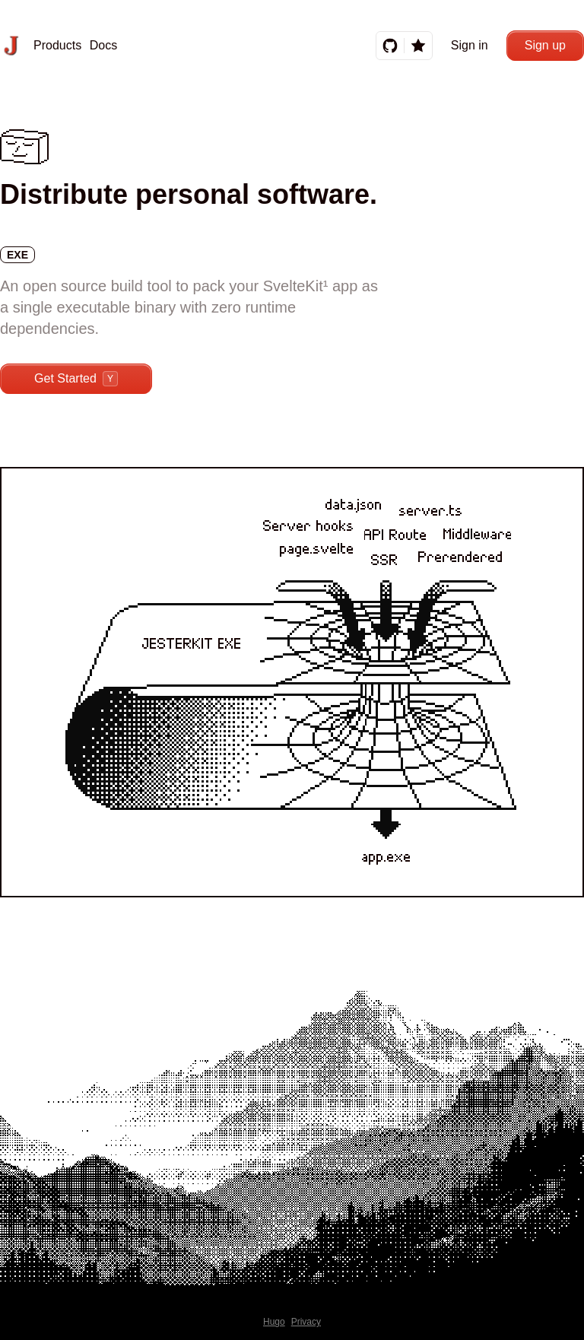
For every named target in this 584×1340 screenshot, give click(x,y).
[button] (52, 46)
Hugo (274, 1321)
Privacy (306, 1321)
